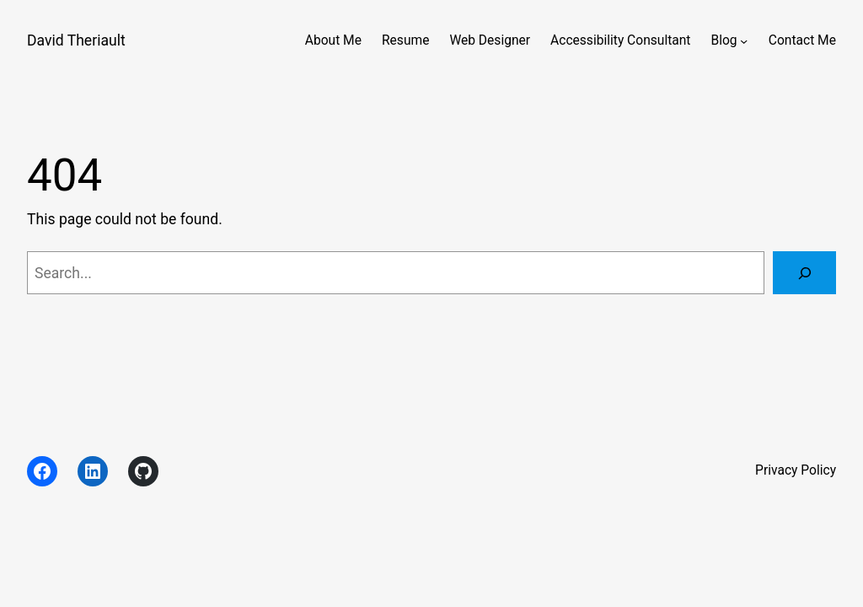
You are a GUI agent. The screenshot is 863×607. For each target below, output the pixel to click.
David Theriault (76, 40)
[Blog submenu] (744, 41)
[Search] (804, 272)
